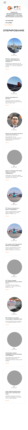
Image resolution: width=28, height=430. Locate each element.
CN (4, 25)
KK (8, 25)
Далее (7, 69)
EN (6, 25)
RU (10, 25)
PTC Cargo (8, 22)
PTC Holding (8, 20)
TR (12, 25)
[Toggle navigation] (4, 2)
